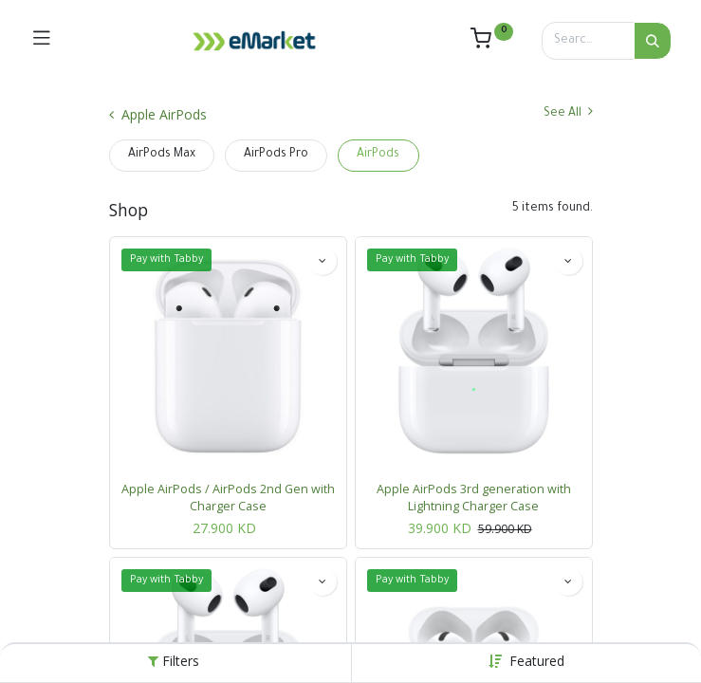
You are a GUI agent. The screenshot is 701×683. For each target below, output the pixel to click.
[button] (536, 660)
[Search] (653, 41)
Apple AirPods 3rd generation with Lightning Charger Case (474, 497)
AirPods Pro (276, 154)
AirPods (378, 154)
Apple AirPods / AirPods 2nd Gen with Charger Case (228, 497)
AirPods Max (161, 154)
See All (568, 112)
